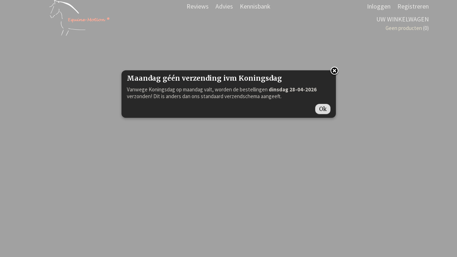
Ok (323, 109)
